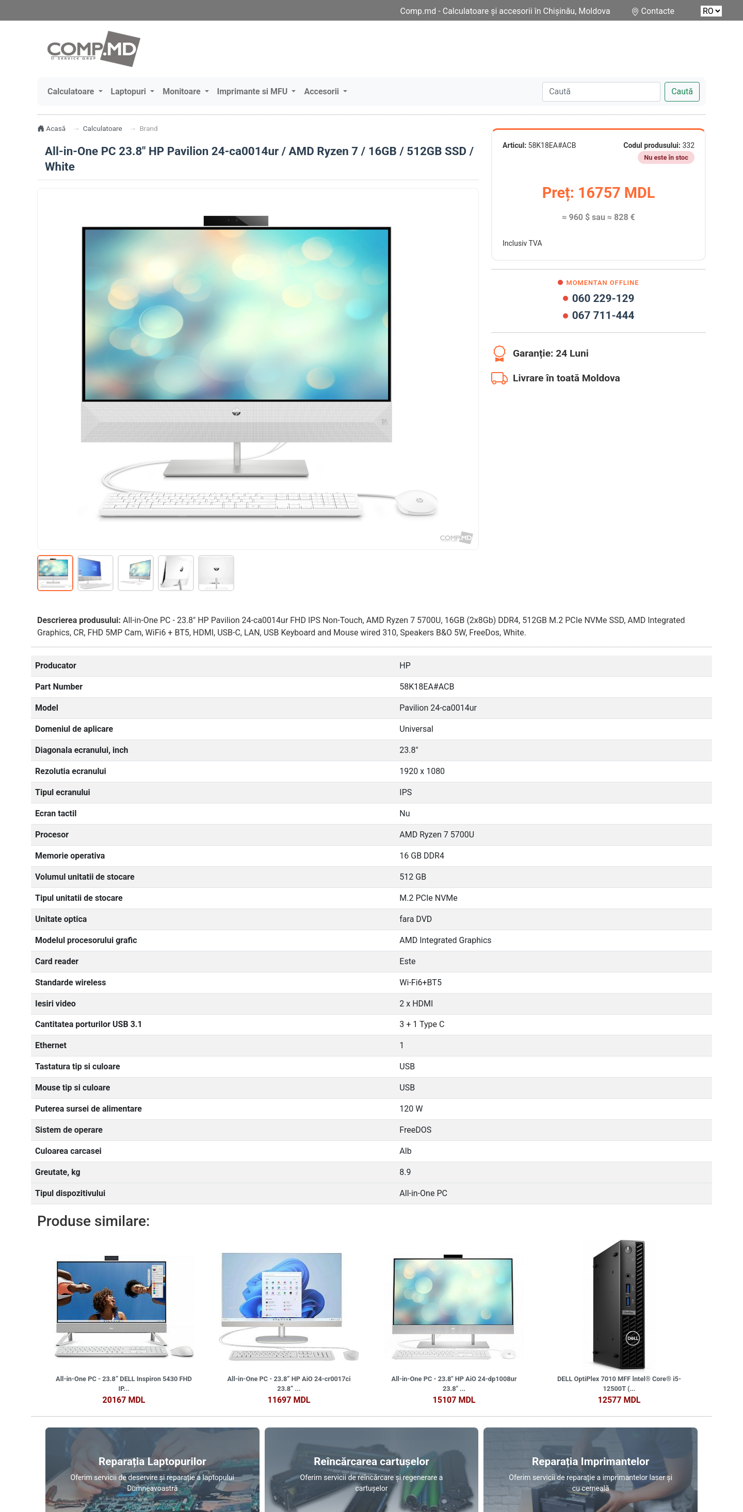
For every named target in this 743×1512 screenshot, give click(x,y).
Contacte (657, 11)
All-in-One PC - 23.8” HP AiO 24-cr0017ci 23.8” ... (288, 1383)
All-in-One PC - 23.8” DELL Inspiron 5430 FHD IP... (124, 1383)
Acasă (51, 128)
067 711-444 (599, 315)
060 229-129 (599, 298)
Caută (682, 91)
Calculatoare (102, 128)
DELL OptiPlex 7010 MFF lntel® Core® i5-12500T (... (619, 1383)
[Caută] (601, 92)
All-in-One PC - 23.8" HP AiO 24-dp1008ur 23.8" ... (454, 1383)
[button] (75, 91)
